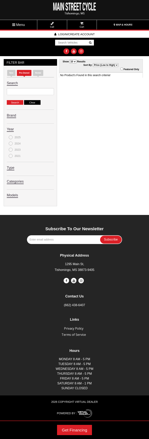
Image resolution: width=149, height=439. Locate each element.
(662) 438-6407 (74, 305)
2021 (15, 156)
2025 (15, 137)
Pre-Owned (24, 73)
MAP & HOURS (123, 24)
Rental (38, 73)
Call (52, 25)
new (11, 73)
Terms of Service (74, 334)
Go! (90, 42)
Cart (82, 25)
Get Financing (74, 430)
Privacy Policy (73, 328)
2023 (15, 150)
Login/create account (74, 34)
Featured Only (129, 69)
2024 (15, 143)
